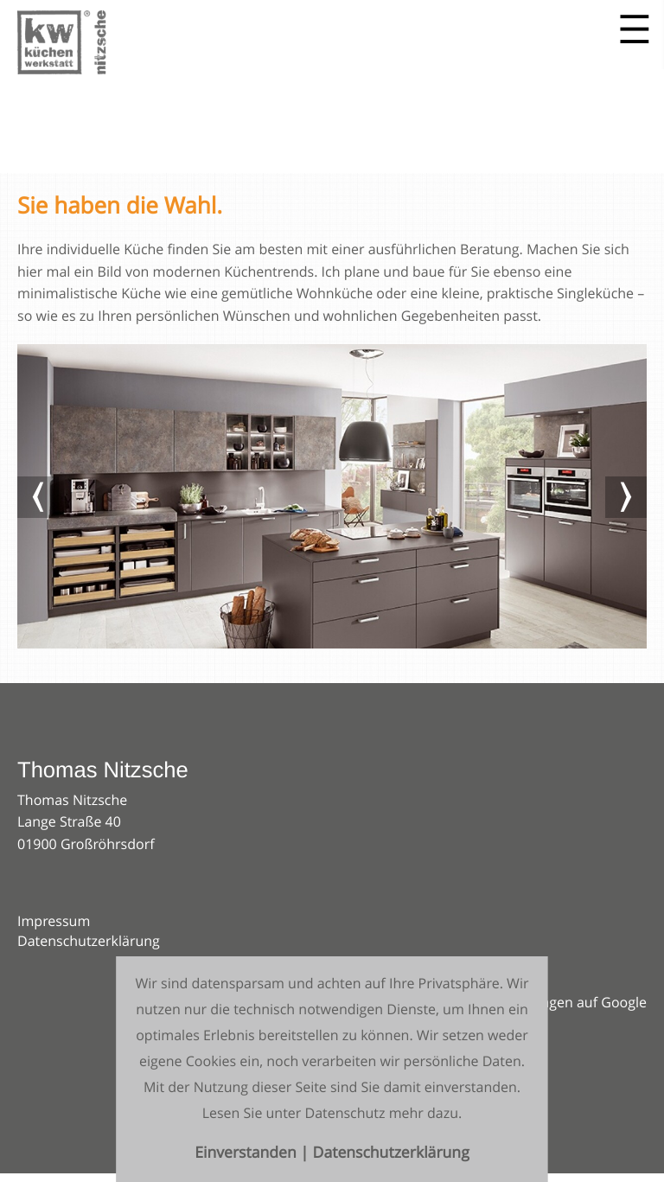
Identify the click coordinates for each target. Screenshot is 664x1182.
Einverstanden (247, 1153)
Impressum (53, 920)
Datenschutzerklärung (88, 940)
